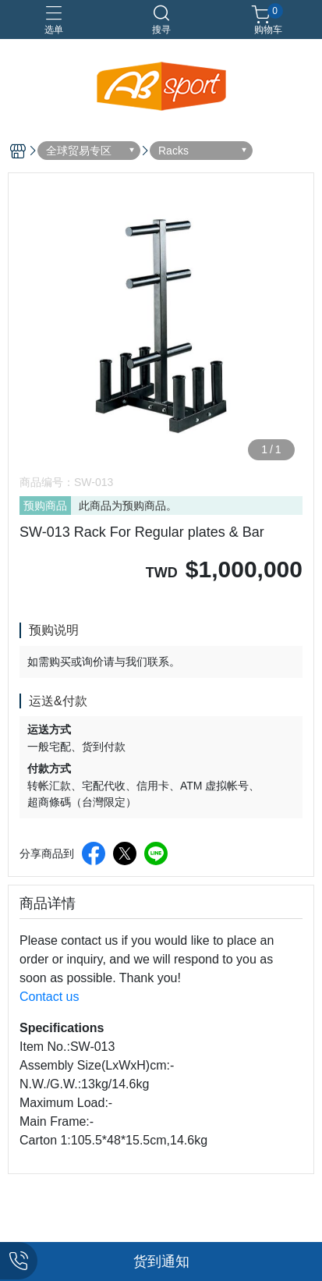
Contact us (49, 996)
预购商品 (45, 505)
